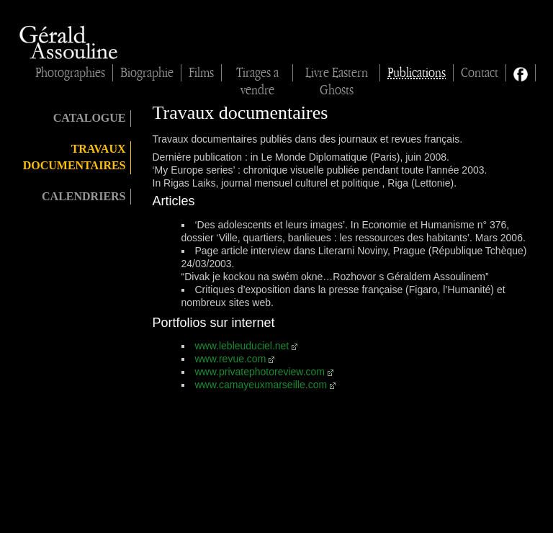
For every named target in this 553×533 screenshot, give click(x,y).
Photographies (70, 73)
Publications (416, 73)
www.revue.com (230, 358)
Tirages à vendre (257, 73)
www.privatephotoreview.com (260, 371)
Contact (479, 73)
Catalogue (89, 118)
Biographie (147, 73)
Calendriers (83, 196)
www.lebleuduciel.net (242, 345)
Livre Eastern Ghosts (336, 73)
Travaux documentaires (74, 157)
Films (201, 73)
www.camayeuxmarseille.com (261, 384)
